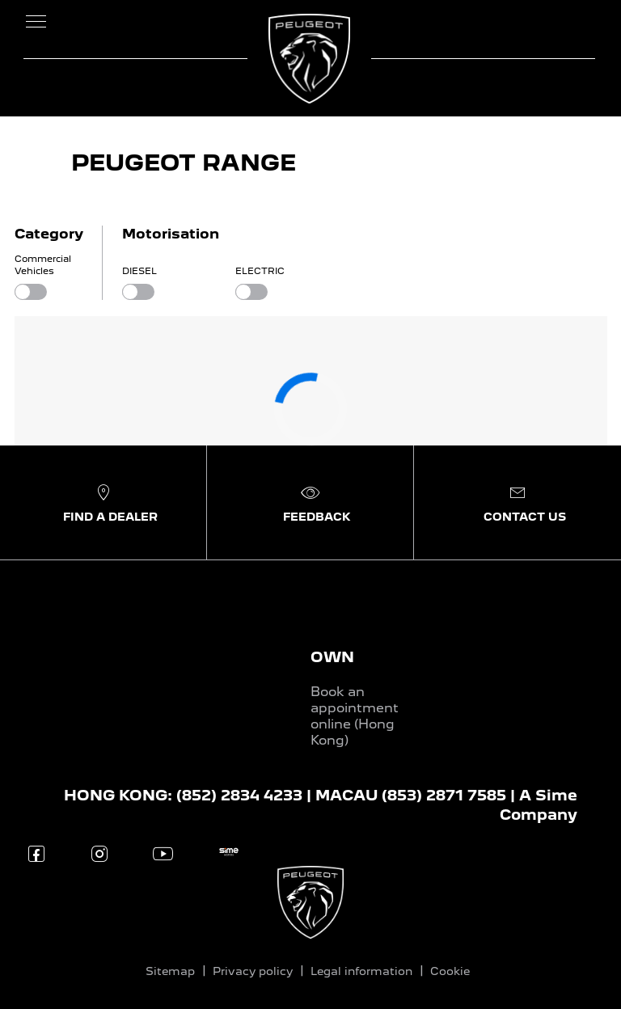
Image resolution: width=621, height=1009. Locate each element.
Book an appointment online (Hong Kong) (354, 716)
